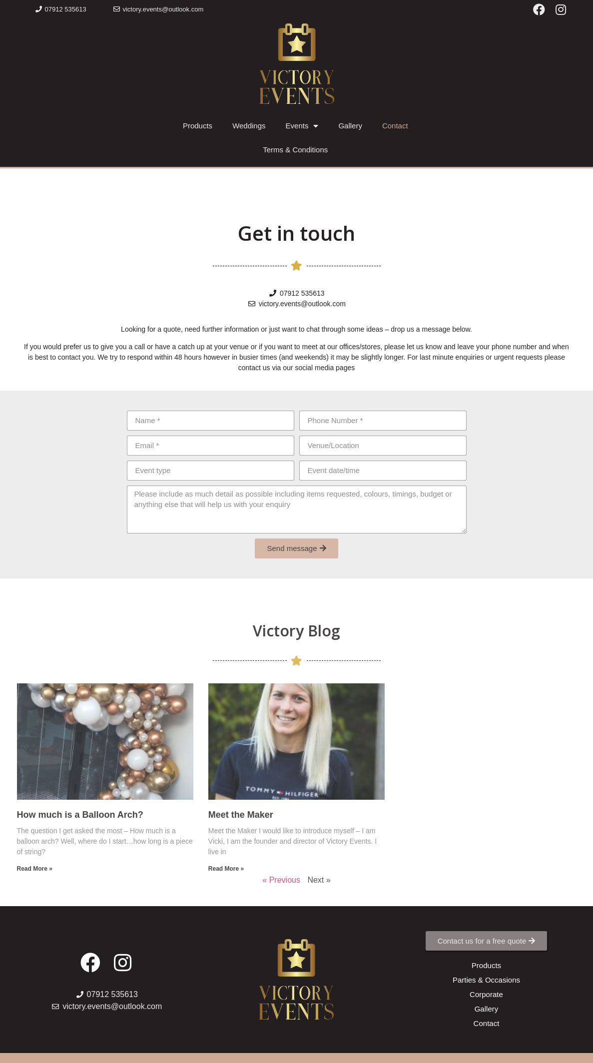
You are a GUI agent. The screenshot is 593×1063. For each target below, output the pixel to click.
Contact (395, 125)
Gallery (350, 125)
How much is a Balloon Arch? (80, 815)
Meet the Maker (240, 815)
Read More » (34, 868)
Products (197, 125)
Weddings (248, 125)
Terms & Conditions (295, 149)
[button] (60, 9)
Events (302, 126)
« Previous (281, 880)
